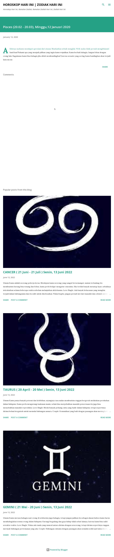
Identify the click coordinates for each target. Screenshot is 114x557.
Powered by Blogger (57, 549)
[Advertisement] (57, 162)
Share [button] (105, 67)
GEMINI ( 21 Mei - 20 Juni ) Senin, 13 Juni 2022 (37, 507)
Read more (106, 300)
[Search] (103, 4)
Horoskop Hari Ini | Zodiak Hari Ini (32, 4)
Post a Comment (19, 300)
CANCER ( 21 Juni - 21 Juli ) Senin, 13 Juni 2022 (37, 272)
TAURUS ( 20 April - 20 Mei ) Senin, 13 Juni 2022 (38, 389)
